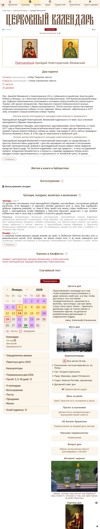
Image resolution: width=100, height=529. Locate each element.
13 (13, 313)
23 (31, 319)
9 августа (7, 80)
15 (25, 313)
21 (19, 319)
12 (7, 313)
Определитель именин (19, 355)
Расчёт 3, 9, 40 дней (19, 379)
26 (7, 325)
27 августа (7, 84)
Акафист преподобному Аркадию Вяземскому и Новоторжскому (35, 259)
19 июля (7, 77)
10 (37, 307)
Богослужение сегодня (18, 186)
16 (31, 313)
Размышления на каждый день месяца (74, 426)
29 (7, 301)
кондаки (40, 195)
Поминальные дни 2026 (19, 374)
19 (7, 319)
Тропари (28, 195)
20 (13, 319)
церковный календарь (50, 19)
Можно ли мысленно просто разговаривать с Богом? (74, 450)
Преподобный (24, 63)
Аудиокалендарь (74, 355)
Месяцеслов (44, 33)
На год (11, 340)
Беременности (13, 346)
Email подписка (16, 409)
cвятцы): (53, 33)
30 (13, 301)
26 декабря (8, 88)
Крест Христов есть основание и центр (74, 400)
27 (13, 325)
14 (19, 313)
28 (19, 325)
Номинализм (74, 437)
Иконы (10, 403)
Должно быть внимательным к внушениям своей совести (74, 413)
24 (37, 319)
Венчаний (11, 343)
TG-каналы (6, 29)
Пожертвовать (50, 29)
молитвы (54, 195)
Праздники (12, 399)
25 (43, 319)
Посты (10, 394)
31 (19, 301)
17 (37, 313)
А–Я (58, 33)
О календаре (13, 385)
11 (43, 307)
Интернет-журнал (74, 458)
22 (25, 319)
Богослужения (14, 390)
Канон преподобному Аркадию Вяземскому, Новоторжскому (33, 261)
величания (70, 195)
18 (43, 313)
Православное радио (76, 389)
